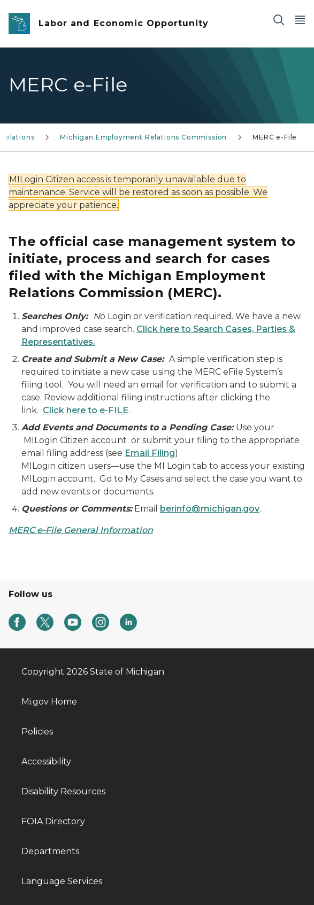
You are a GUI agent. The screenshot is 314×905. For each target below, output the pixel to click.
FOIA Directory (53, 821)
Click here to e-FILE (85, 410)
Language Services (61, 881)
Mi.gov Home (49, 702)
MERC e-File (274, 137)
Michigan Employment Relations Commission (143, 137)
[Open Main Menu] (300, 19)
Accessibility (46, 761)
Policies (37, 731)
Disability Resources (63, 791)
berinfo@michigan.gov (209, 509)
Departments (50, 851)
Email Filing (150, 453)
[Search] (278, 19)
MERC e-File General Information (81, 530)
